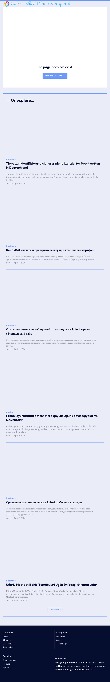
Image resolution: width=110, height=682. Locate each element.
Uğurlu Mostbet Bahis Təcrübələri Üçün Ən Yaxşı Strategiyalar (51, 584)
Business (11, 159)
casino (9, 412)
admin (9, 183)
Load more (55, 609)
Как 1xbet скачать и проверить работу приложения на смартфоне (50, 250)
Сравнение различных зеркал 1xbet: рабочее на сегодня (44, 502)
